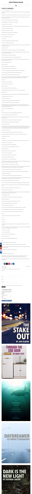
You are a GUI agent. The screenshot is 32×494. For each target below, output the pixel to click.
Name (3, 276)
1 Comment (12, 10)
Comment (3, 270)
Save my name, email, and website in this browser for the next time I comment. (12, 285)
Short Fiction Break (16, 2)
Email (3, 279)
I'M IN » (7, 300)
